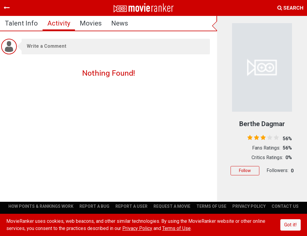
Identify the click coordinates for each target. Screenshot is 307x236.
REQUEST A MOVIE (172, 206)
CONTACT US (285, 206)
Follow (245, 170)
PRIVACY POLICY (249, 206)
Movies (91, 23)
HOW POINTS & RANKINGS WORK (40, 206)
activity (58, 23)
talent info (21, 23)
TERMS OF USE (211, 206)
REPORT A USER (131, 206)
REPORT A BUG (94, 206)
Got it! (290, 225)
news (119, 23)
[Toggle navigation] (6, 8)
